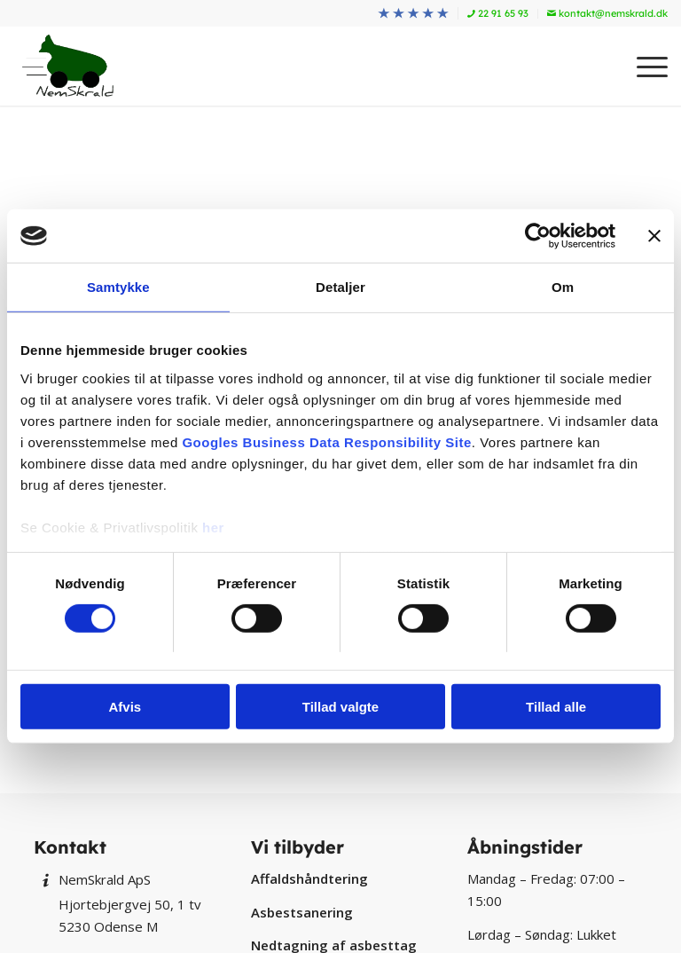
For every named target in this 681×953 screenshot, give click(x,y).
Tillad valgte (340, 706)
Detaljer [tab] (340, 287)
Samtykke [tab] (118, 287)
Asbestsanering (302, 912)
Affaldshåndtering (309, 878)
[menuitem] (413, 13)
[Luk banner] (654, 236)
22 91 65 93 (497, 13)
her (213, 526)
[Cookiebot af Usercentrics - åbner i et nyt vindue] (537, 236)
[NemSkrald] (67, 66)
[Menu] (643, 66)
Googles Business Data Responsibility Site (326, 441)
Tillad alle (556, 706)
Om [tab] (563, 287)
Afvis (124, 706)
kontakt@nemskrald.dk (607, 13)
